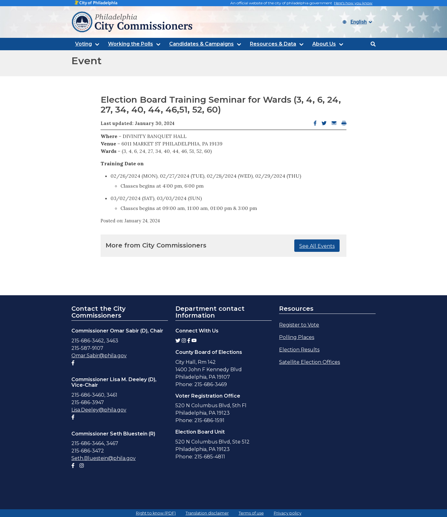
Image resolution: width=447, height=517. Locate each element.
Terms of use (251, 513)
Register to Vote (299, 325)
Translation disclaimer (207, 513)
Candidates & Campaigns (201, 44)
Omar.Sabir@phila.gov (99, 356)
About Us (324, 44)
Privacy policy (287, 513)
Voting (83, 44)
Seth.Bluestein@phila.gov (103, 458)
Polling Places (296, 337)
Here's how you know (353, 3)
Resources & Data (273, 44)
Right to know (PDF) (156, 513)
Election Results (299, 350)
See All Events (317, 246)
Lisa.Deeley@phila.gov (98, 410)
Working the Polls (130, 44)
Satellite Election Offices (309, 362)
